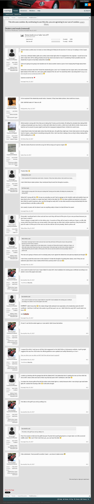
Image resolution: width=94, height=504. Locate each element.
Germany (15, 159)
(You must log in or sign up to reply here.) (79, 479)
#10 (87, 333)
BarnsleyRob (12, 278)
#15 (87, 464)
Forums (15, 10)
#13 (87, 412)
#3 (87, 139)
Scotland (15, 64)
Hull (16, 230)
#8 (87, 280)
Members (32, 10)
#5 (87, 211)
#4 (87, 155)
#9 (87, 318)
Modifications (15, 30)
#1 (87, 81)
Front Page (7, 10)
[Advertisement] (47, 91)
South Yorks (14, 284)
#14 (87, 441)
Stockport (15, 137)
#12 (87, 387)
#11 (87, 359)
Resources (24, 10)
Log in (82, 1)
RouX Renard (24, 282)
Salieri (12, 153)
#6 (87, 228)
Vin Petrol (12, 131)
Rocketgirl (26, 30)
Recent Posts (18, 14)
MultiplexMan (12, 107)
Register (86, 1)
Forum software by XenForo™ (17, 502)
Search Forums (9, 14)
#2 (87, 108)
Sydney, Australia (13, 114)
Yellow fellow (12, 225)
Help (39, 10)
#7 (87, 264)
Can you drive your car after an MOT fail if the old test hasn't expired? (40, 355)
